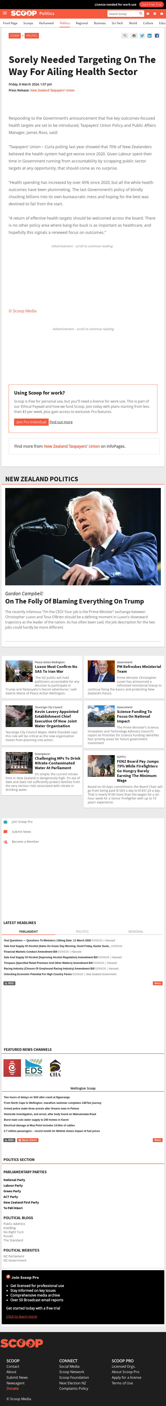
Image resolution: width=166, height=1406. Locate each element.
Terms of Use (122, 1383)
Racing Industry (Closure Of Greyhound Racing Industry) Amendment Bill (49, 968)
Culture (148, 23)
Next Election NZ (72, 1383)
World (133, 23)
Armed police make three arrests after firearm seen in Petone (41, 1108)
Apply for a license (126, 1377)
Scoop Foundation (74, 1377)
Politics (65, 23)
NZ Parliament (13, 1256)
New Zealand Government (101, 974)
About (11, 1372)
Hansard (110, 940)
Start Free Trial (151, 4)
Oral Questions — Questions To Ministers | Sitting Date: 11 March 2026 (47, 940)
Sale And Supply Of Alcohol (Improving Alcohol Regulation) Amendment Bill (51, 957)
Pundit (8, 1236)
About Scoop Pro (125, 1372)
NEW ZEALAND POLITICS (41, 479)
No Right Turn (13, 1232)
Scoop (14, 35)
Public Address (14, 1224)
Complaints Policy (73, 1388)
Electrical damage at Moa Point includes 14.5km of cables (39, 1125)
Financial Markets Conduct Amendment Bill (30, 951)
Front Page (10, 23)
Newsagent (15, 1383)
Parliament (46, 23)
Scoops (28, 23)
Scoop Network (71, 1372)
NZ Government (14, 1260)
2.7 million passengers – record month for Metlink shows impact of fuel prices (52, 1131)
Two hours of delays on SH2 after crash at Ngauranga (37, 1097)
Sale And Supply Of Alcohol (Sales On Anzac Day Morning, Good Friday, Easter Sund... (57, 946)
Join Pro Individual (31, 422)
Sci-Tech (117, 23)
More (158, 983)
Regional (82, 23)
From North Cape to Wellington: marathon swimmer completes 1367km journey (52, 1102)
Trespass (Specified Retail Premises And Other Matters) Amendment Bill (48, 963)
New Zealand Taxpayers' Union (52, 90)
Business (100, 23)
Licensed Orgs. (124, 1366)
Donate (12, 1388)
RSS (9, 983)
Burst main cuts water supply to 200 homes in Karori (36, 1119)
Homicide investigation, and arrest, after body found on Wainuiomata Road (50, 1114)
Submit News (17, 1377)
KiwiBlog (9, 1228)
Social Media (69, 1366)
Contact (12, 1366)
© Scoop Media (18, 1399)
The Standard (13, 1240)
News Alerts (27, 1140)
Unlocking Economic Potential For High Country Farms (38, 974)
